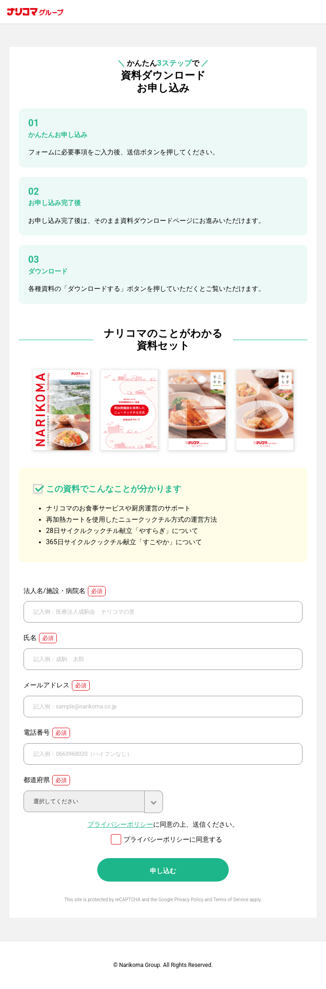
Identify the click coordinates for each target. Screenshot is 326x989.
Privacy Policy (188, 899)
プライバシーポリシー (120, 824)
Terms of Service (230, 899)
